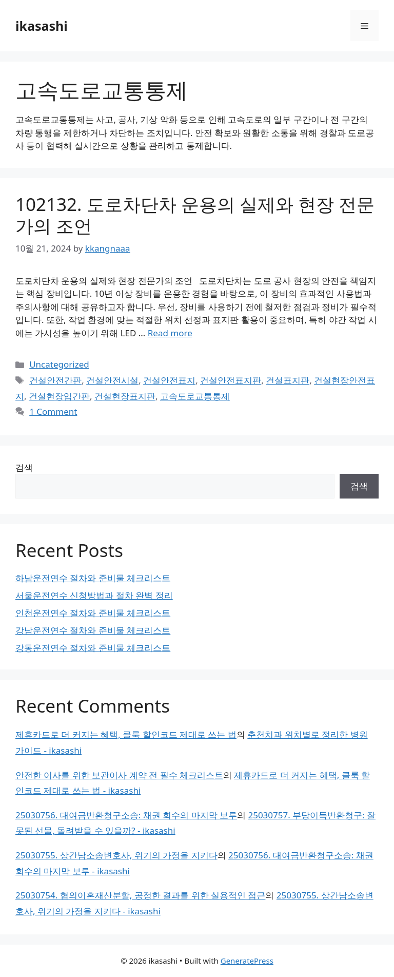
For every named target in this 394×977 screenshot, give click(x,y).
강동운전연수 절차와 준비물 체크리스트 (92, 648)
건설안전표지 (169, 380)
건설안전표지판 (230, 380)
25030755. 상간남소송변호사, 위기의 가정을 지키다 (116, 855)
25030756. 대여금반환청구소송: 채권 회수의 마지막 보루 (126, 815)
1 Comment (53, 411)
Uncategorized (59, 364)
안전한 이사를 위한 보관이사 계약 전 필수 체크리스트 (119, 775)
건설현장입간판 (59, 396)
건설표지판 (287, 380)
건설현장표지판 (124, 396)
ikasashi (41, 25)
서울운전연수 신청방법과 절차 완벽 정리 (94, 595)
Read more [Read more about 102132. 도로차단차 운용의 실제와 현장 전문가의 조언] (170, 333)
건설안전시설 (112, 380)
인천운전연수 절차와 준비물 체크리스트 (92, 613)
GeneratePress (247, 960)
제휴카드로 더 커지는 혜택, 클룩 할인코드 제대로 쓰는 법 (126, 734)
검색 (24, 467)
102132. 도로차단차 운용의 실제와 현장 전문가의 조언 (195, 215)
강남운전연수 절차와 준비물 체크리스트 (92, 630)
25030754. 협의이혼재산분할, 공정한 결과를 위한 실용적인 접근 (140, 895)
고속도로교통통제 (195, 396)
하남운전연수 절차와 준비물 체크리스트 (92, 578)
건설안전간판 (55, 380)
